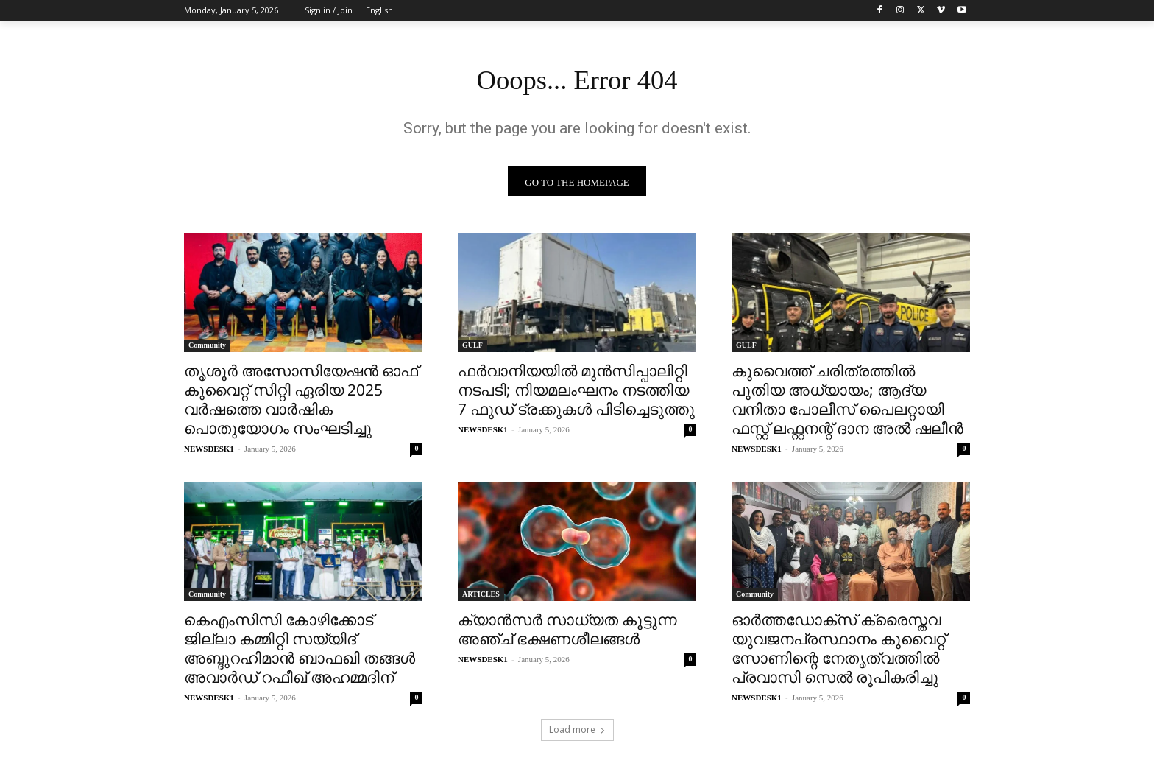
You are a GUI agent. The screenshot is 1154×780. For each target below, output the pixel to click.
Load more (577, 733)
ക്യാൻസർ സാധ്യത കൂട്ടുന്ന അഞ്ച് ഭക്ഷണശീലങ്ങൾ (567, 633)
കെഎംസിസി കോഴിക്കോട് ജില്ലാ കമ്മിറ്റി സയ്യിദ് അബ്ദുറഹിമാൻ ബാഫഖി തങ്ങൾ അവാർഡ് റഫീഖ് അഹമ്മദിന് (299, 652)
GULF (472, 349)
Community (207, 349)
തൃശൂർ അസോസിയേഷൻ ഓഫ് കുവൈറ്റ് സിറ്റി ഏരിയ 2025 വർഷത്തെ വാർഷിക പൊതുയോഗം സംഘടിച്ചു (301, 403)
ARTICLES (481, 598)
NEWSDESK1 (209, 452)
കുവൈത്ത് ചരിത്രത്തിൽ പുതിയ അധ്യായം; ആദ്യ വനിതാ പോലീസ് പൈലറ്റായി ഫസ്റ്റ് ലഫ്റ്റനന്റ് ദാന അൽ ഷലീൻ (847, 403)
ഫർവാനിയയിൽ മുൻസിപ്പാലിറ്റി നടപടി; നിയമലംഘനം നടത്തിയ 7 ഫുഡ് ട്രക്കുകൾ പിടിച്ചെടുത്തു (576, 393)
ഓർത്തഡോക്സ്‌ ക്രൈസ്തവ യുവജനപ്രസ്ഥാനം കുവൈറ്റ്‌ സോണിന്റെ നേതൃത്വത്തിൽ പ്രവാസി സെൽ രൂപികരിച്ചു (839, 652)
